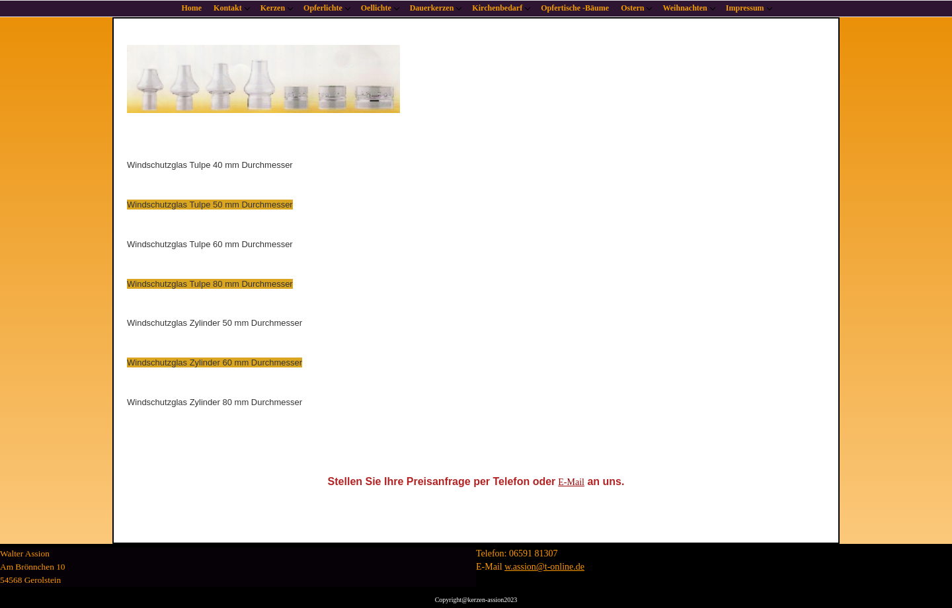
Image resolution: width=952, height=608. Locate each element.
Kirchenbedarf (497, 8)
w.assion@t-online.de (544, 567)
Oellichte (376, 8)
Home (191, 8)
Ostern (632, 8)
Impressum (745, 8)
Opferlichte (322, 8)
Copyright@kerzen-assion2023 (476, 599)
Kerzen (272, 8)
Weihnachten (684, 8)
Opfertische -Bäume (575, 8)
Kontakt (228, 8)
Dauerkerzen (432, 8)
